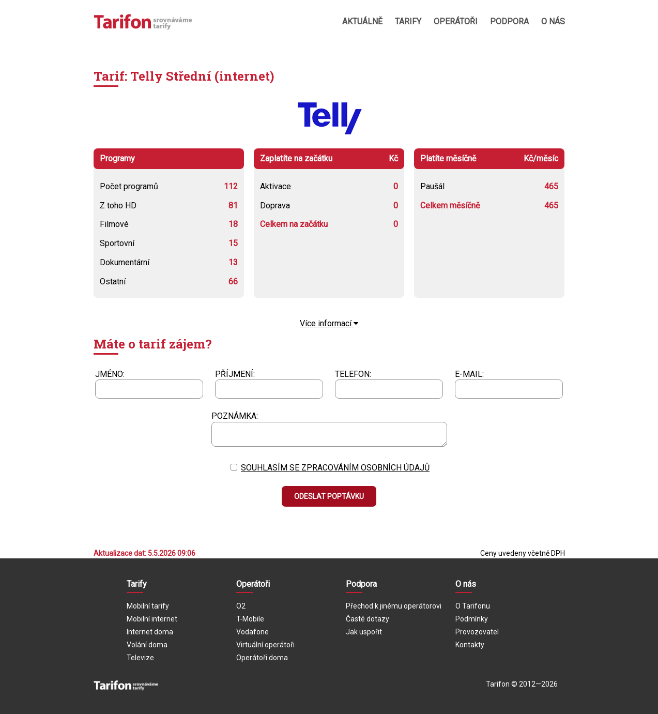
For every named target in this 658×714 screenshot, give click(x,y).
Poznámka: (234, 416)
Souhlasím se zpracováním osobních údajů (335, 468)
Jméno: (110, 374)
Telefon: (353, 374)
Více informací (329, 323)
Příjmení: (235, 374)
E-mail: (469, 374)
